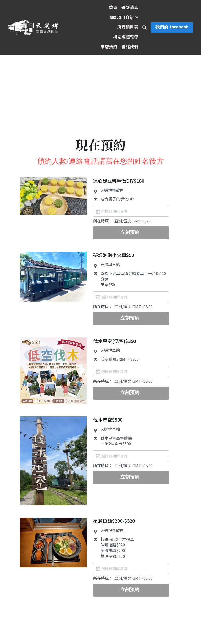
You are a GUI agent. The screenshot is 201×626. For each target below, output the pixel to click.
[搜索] (144, 27)
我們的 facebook (171, 27)
